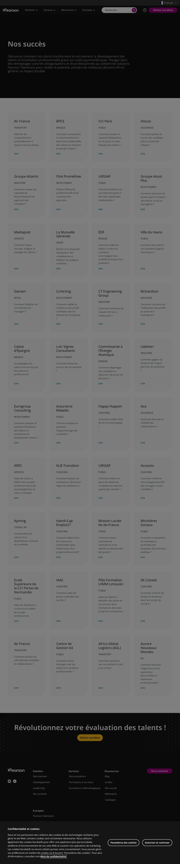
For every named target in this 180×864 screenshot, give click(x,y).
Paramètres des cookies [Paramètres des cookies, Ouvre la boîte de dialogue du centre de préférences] (124, 849)
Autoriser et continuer (157, 849)
